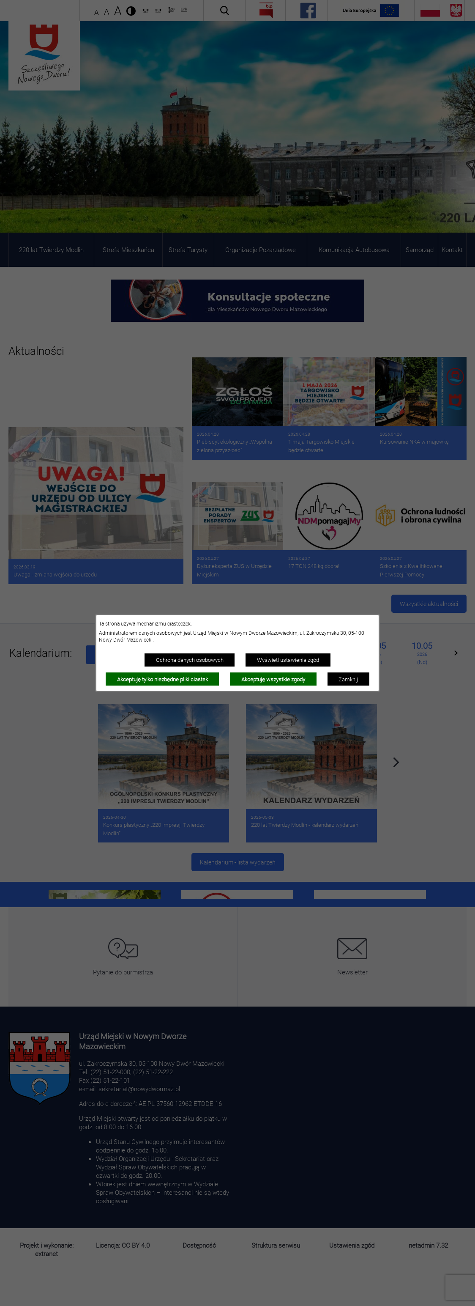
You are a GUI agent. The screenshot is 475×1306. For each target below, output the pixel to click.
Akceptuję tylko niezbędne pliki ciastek (162, 679)
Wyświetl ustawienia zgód (288, 660)
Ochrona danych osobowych (190, 660)
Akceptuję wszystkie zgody (273, 679)
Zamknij (348, 679)
